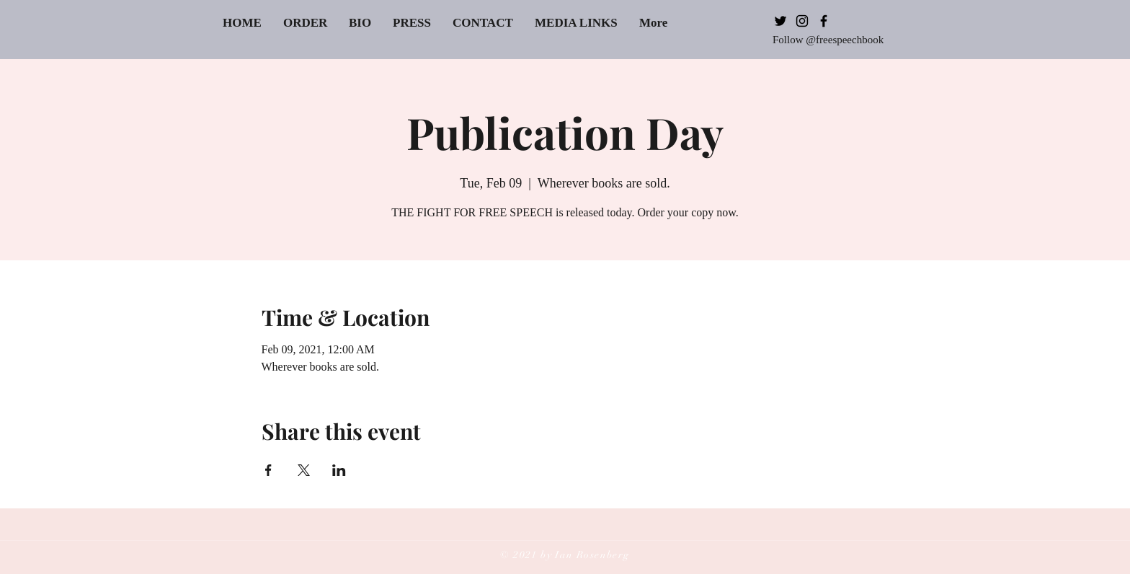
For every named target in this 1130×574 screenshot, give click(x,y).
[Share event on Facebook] (268, 470)
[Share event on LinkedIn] (339, 470)
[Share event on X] (304, 470)
